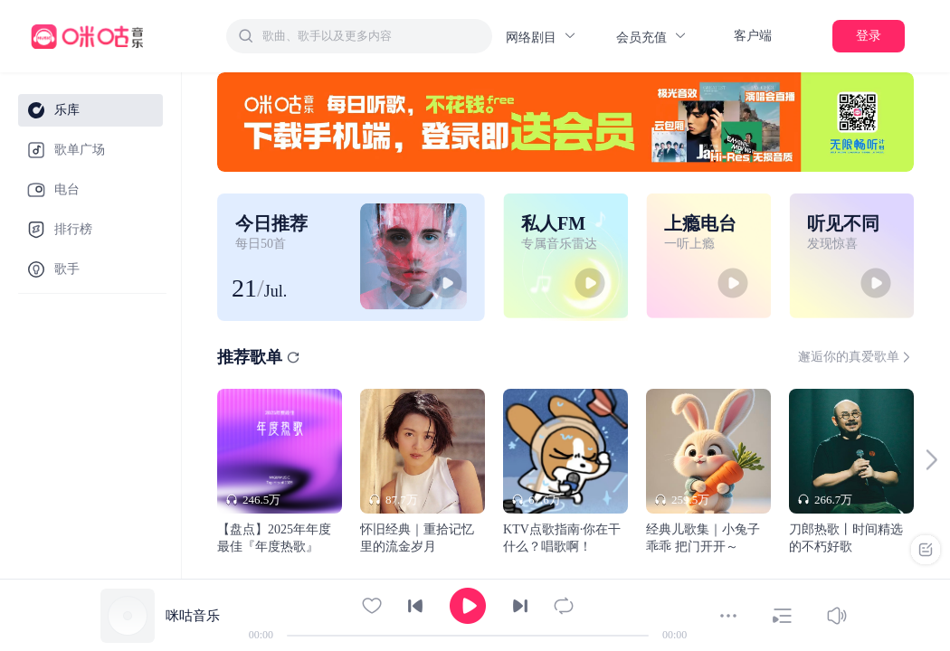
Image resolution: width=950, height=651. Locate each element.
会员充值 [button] (652, 36)
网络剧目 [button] (541, 36)
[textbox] (371, 36)
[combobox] (359, 36)
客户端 (753, 35)
